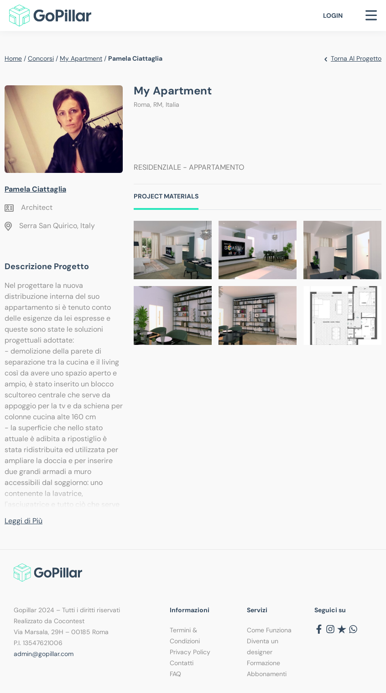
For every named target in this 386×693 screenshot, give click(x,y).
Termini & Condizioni (185, 635)
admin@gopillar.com (43, 654)
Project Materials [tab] (166, 196)
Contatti (181, 663)
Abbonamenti (267, 674)
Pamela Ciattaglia (35, 189)
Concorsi (41, 58)
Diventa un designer (262, 646)
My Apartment (81, 58)
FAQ (175, 674)
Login (333, 15)
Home (13, 58)
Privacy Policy (190, 652)
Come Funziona (269, 630)
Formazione (263, 663)
